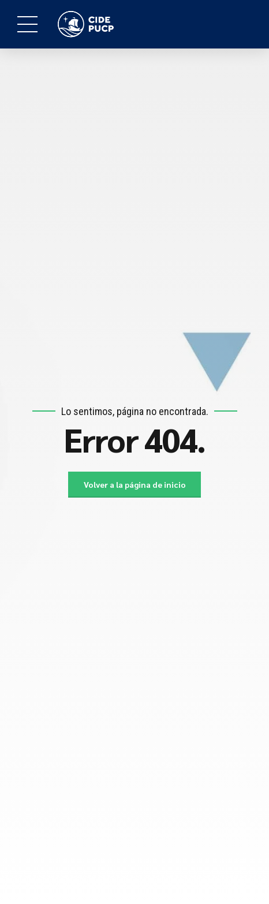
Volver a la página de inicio (135, 484)
